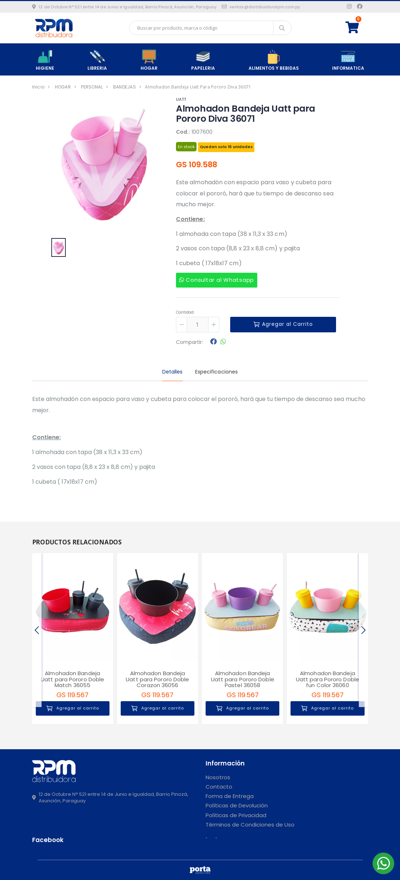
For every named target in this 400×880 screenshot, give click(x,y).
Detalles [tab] (172, 371)
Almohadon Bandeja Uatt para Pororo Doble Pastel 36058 (242, 679)
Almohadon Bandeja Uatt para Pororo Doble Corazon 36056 (157, 679)
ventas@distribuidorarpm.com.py (261, 7)
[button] (356, 27)
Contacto (219, 786)
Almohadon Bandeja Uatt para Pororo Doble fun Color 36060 (327, 679)
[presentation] (37, 630)
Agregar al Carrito (283, 324)
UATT (181, 99)
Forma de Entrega (230, 796)
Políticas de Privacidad (236, 815)
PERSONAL (92, 87)
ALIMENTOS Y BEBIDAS (274, 60)
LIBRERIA (97, 60)
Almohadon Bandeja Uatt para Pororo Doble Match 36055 (72, 679)
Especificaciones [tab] (216, 371)
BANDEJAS (124, 87)
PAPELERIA (203, 60)
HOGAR (149, 60)
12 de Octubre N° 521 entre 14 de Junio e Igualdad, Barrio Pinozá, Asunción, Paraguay (124, 7)
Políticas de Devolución (237, 805)
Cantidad (185, 312)
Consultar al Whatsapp (216, 280)
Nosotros (218, 777)
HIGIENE (45, 60)
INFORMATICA (348, 60)
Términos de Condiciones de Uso (250, 824)
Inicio (38, 87)
